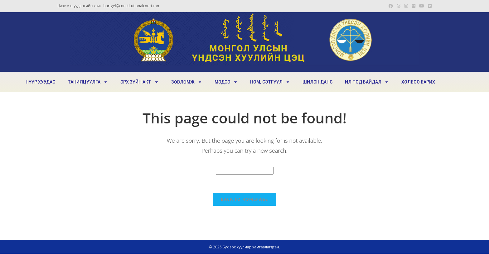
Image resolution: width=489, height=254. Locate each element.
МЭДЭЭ (226, 82)
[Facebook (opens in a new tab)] (391, 6)
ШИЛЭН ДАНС (317, 81)
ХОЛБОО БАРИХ (418, 81)
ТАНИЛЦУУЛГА (88, 82)
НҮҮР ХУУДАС (40, 81)
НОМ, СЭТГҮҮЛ (270, 82)
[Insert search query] (245, 171)
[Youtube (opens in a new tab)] (421, 6)
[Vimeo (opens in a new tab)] (429, 6)
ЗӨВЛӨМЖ (186, 82)
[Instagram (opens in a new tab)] (406, 6)
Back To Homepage (244, 199)
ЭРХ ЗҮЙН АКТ (139, 82)
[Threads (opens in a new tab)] (398, 6)
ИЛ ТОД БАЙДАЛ (367, 82)
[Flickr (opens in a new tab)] (413, 6)
